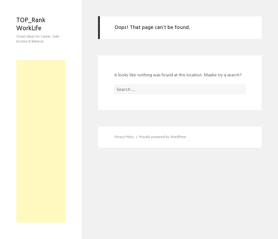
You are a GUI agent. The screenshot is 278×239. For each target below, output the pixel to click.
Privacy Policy (124, 137)
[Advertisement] (40, 141)
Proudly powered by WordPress (162, 137)
